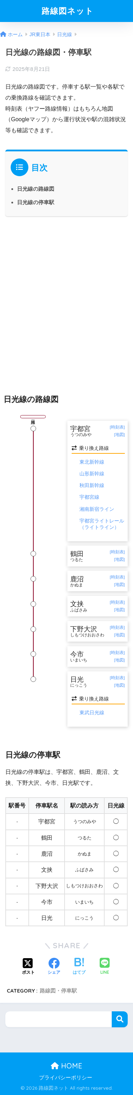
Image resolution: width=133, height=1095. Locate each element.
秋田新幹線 (91, 485)
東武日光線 (91, 712)
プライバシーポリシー (65, 1077)
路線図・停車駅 (58, 990)
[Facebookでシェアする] (54, 967)
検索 (120, 1019)
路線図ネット (67, 11)
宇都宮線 (89, 497)
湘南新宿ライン (96, 509)
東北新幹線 (91, 462)
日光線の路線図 (35, 189)
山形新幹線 (91, 473)
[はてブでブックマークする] (79, 967)
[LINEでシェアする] (105, 967)
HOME (66, 1065)
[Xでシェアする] (28, 967)
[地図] (119, 434)
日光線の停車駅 (35, 202)
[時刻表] (117, 427)
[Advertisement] (66, 299)
